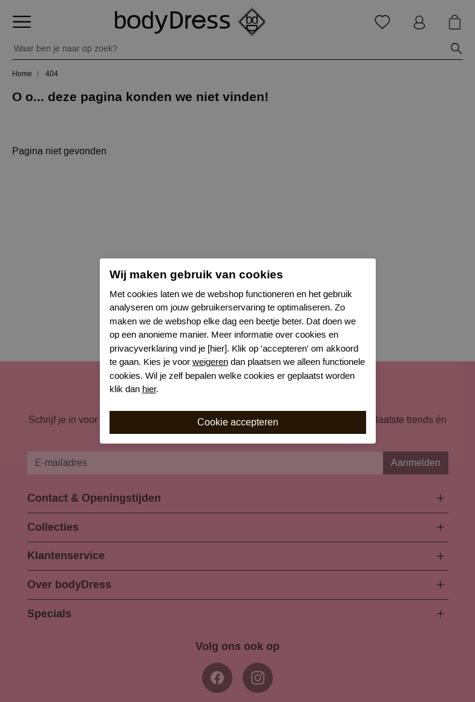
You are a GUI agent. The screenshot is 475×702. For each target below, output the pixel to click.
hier (149, 389)
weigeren (210, 362)
